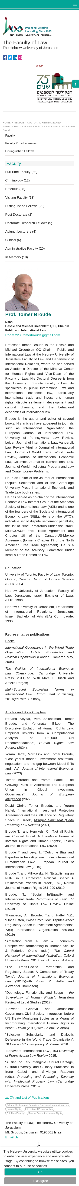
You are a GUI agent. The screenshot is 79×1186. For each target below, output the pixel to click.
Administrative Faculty (25, 248)
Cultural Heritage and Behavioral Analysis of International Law (37, 1105)
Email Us (12, 1137)
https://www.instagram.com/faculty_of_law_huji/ (20, 57)
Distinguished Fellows (19, 151)
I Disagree (40, 1181)
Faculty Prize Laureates (21, 143)
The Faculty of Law (25, 42)
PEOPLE (19, 122)
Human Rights (13, 1109)
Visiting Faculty (20, 197)
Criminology (17, 180)
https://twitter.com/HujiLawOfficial (10, 57)
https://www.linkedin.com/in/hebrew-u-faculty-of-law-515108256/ (15, 57)
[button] (75, 99)
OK (40, 1172)
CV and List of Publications (30, 1097)
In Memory (16, 257)
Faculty (10, 135)
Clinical (13, 240)
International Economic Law (39, 1109)
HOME (7, 122)
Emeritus (15, 189)
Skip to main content (15, 13)
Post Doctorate (18, 214)
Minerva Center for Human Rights (45, 1113)
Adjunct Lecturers (20, 231)
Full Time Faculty (21, 172)
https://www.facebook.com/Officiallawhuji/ (5, 57)
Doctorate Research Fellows (28, 223)
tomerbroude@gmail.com (41, 335)
